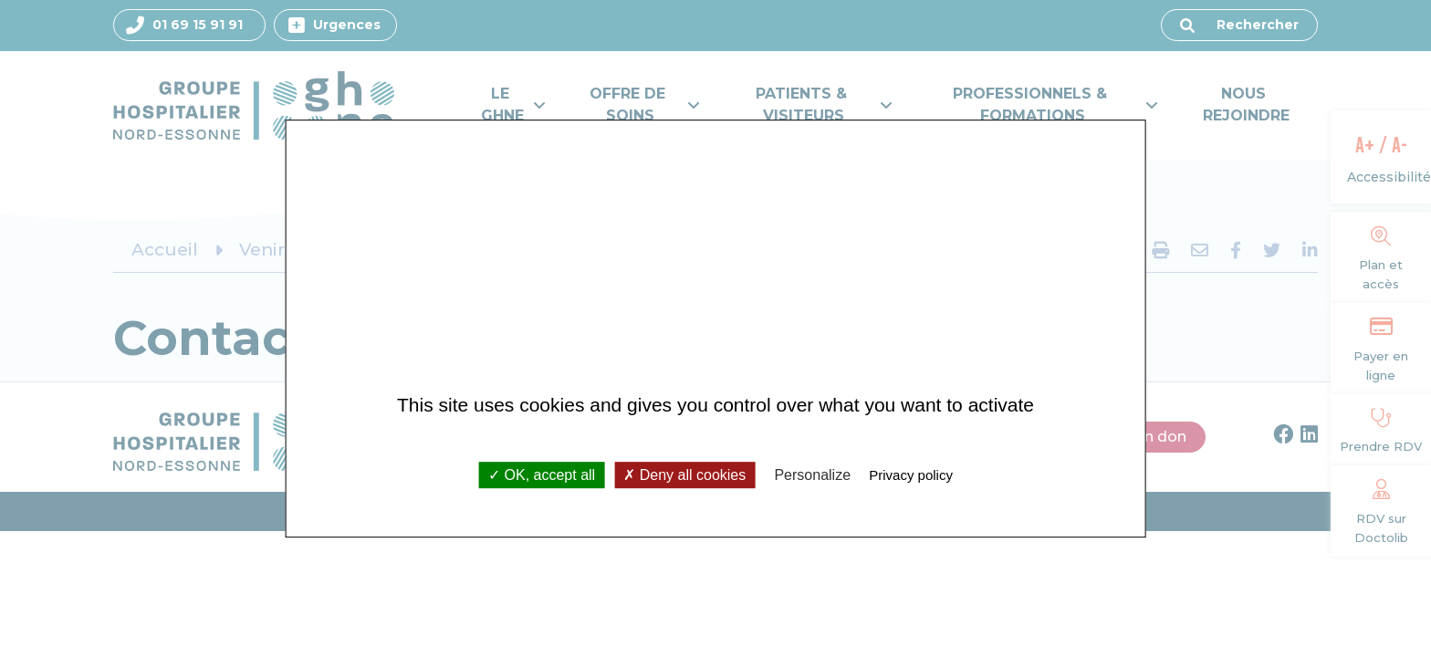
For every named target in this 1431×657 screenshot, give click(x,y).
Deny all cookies (684, 475)
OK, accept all (541, 475)
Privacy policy (911, 475)
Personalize (812, 475)
